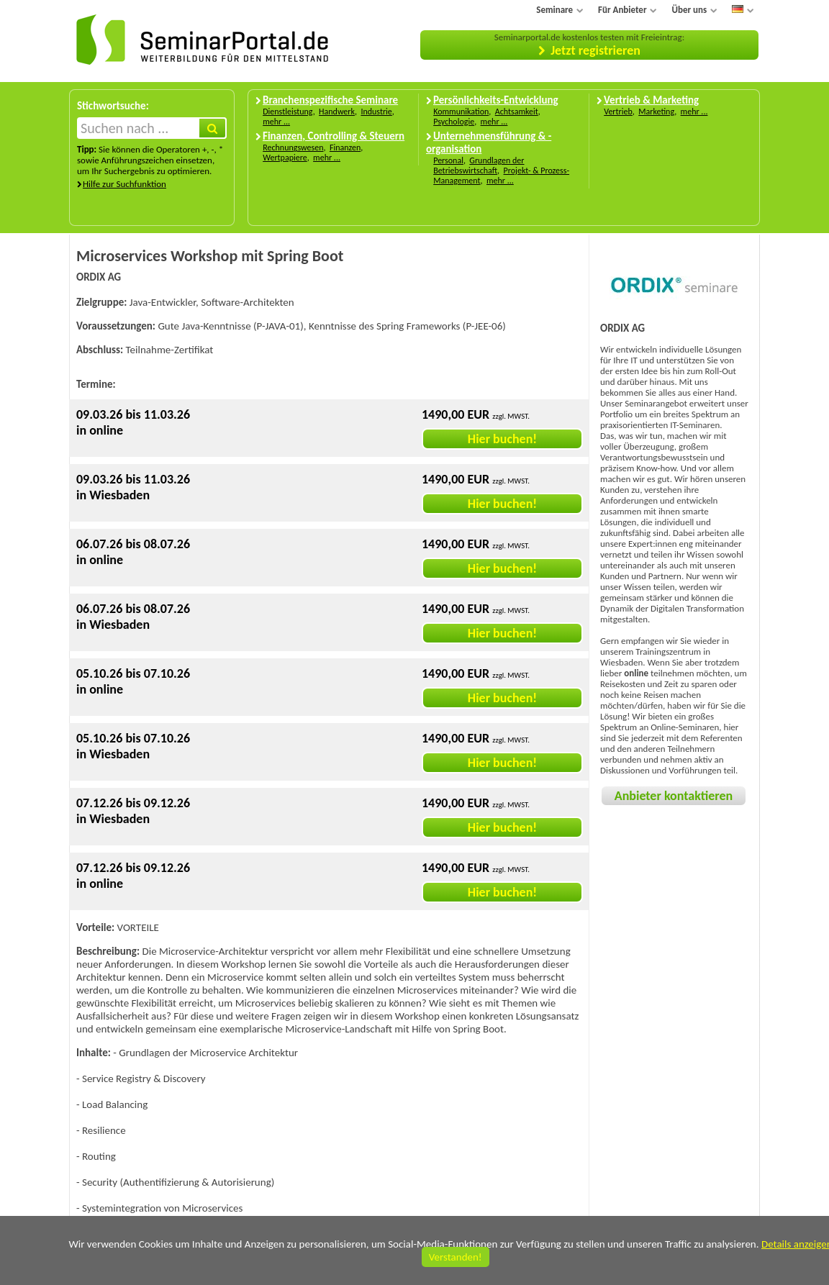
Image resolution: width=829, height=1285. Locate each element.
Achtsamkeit (516, 111)
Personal (448, 160)
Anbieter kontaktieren (674, 796)
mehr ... (276, 122)
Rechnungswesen (293, 147)
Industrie (376, 111)
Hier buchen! (502, 439)
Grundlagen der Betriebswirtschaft (478, 165)
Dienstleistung (287, 111)
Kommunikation (461, 111)
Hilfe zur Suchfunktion (124, 183)
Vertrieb (618, 111)
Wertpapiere (285, 158)
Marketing (656, 111)
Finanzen (345, 147)
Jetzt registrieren (595, 50)
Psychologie (453, 122)
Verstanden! (455, 1256)
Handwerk (337, 111)
